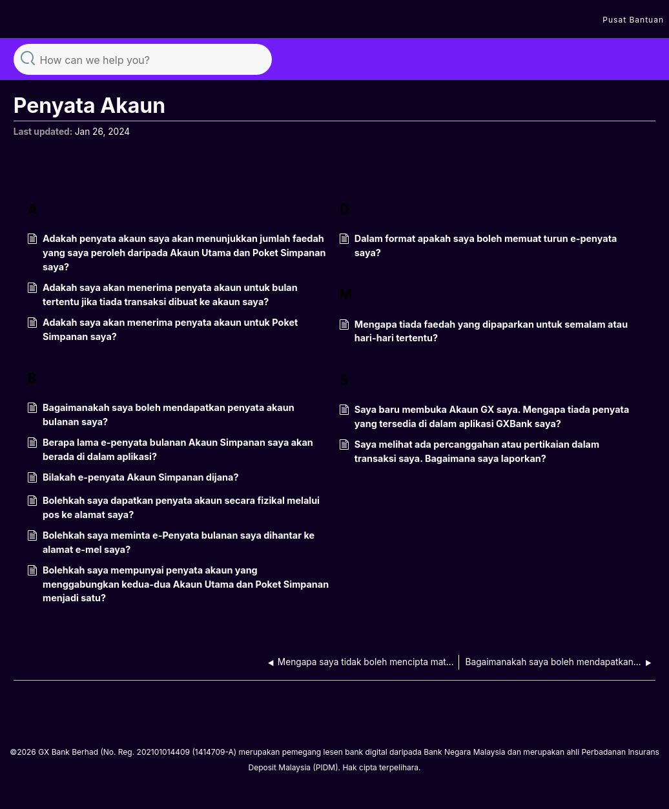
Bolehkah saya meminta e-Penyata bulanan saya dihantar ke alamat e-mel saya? (170, 542)
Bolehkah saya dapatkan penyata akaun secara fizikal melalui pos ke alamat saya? (173, 507)
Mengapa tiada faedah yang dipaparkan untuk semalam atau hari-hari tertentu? (483, 331)
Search (27, 58)
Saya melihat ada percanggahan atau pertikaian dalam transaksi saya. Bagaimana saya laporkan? (469, 451)
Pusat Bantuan (633, 20)
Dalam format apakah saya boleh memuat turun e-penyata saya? (478, 245)
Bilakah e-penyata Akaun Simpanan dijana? (132, 478)
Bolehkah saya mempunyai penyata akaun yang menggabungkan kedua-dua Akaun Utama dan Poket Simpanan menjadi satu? (178, 584)
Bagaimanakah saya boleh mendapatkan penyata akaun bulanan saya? (160, 414)
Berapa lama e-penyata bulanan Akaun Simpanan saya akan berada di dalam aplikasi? (170, 449)
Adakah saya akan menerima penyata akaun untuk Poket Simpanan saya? (162, 329)
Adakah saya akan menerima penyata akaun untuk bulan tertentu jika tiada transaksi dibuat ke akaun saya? (162, 294)
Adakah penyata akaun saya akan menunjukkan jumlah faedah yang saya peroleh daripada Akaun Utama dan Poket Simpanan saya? (176, 253)
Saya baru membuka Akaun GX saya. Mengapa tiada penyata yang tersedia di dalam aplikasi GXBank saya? (484, 416)
